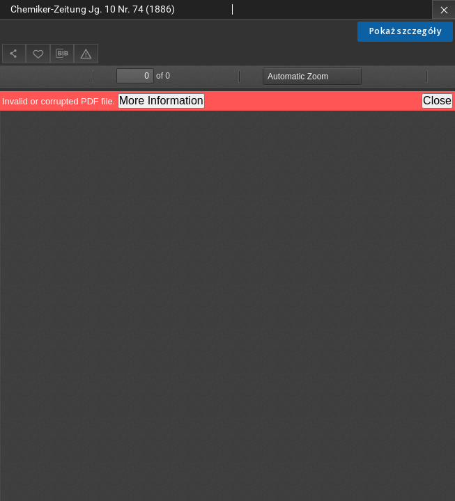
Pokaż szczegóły (405, 31)
